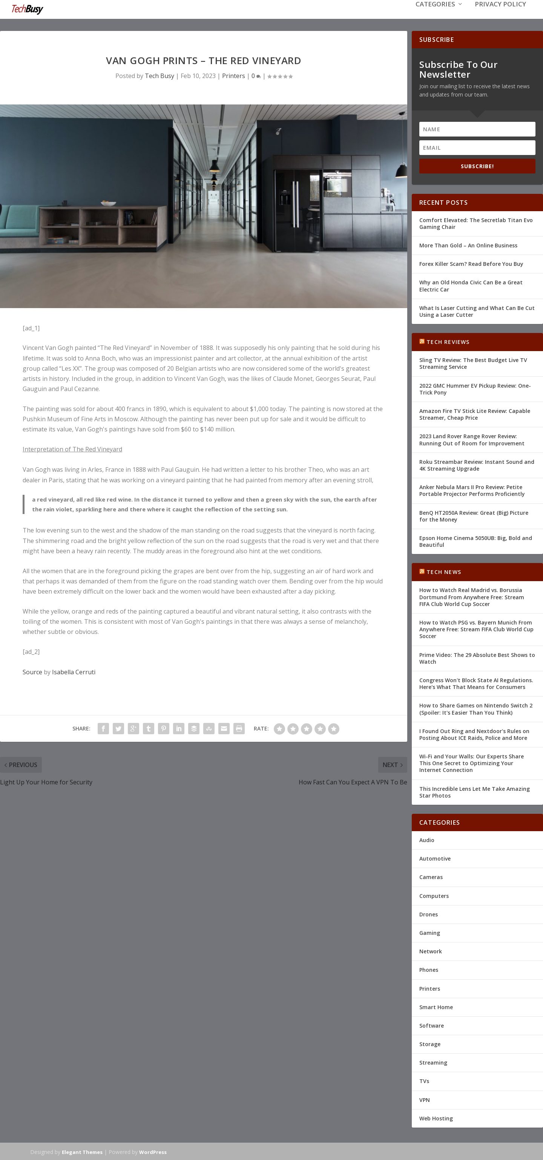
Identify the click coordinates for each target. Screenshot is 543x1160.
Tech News (443, 571)
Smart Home (436, 1006)
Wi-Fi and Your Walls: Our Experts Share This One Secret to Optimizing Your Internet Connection (471, 762)
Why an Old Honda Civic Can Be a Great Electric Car (471, 285)
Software (431, 1024)
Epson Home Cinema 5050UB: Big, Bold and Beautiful (475, 541)
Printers (233, 75)
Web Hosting (436, 1117)
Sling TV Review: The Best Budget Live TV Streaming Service (473, 363)
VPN (424, 1099)
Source (32, 671)
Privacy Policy (500, 15)
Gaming (429, 932)
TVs (424, 1080)
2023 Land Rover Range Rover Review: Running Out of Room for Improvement (472, 439)
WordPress (153, 1151)
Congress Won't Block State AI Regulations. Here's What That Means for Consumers (476, 683)
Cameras (431, 876)
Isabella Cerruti (73, 671)
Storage (429, 1043)
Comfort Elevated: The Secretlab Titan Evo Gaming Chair (476, 223)
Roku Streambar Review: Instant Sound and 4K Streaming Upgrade (476, 464)
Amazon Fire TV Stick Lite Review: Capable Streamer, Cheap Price (474, 413)
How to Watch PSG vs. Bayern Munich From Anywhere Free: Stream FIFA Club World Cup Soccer (476, 628)
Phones (428, 969)
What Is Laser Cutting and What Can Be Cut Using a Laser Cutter (477, 311)
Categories (435, 15)
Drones (428, 913)
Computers (434, 895)
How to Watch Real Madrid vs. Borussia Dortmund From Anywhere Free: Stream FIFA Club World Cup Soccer (471, 596)
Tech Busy (159, 75)
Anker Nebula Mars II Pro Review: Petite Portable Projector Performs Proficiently (472, 490)
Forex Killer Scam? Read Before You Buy (471, 263)
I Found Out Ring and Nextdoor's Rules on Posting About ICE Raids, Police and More (474, 734)
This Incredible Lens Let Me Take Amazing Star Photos (474, 791)
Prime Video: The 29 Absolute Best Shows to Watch (477, 657)
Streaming (433, 1061)
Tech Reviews (447, 341)
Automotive (435, 857)
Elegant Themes (82, 1151)
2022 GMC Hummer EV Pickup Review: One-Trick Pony (475, 388)
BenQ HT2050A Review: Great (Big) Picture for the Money (473, 515)
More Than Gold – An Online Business (468, 244)
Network (430, 950)
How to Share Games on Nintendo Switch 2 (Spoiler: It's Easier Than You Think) (475, 708)
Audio (426, 839)
